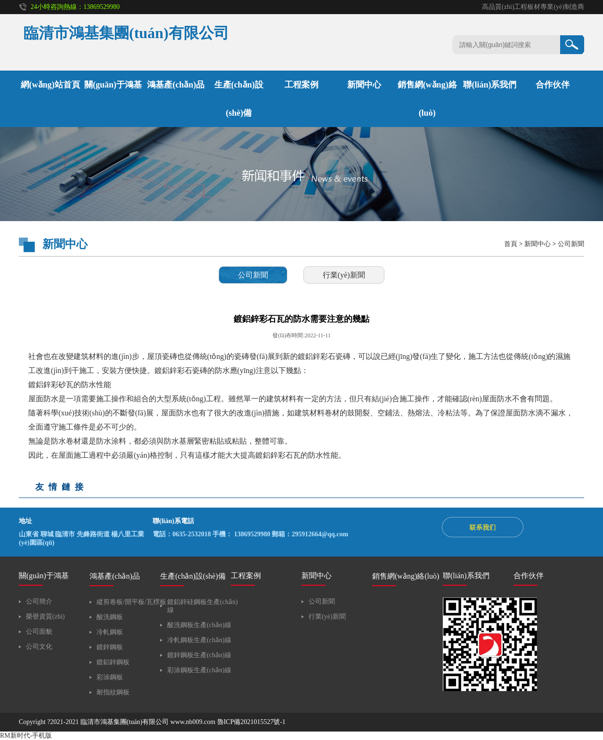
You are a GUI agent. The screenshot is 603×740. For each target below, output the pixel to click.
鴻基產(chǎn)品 (175, 84)
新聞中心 (364, 84)
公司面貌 (39, 631)
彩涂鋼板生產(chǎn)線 (199, 670)
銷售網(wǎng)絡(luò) (405, 576)
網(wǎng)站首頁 (50, 84)
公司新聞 (571, 243)
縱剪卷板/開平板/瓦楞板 (131, 601)
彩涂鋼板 (110, 677)
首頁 (510, 243)
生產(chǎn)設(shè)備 (193, 576)
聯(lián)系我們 (489, 84)
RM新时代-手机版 (26, 735)
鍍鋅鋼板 (110, 647)
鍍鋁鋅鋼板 (113, 662)
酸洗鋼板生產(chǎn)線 (199, 625)
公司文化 (39, 646)
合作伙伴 (553, 84)
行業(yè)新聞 (344, 275)
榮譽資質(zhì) (45, 616)
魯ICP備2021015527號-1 (251, 721)
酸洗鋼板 (110, 617)
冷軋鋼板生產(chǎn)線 (199, 640)
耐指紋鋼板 (113, 692)
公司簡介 (39, 601)
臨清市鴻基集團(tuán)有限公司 (125, 721)
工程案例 (301, 84)
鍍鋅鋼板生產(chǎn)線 (199, 655)
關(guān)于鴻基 (113, 84)
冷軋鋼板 (110, 632)
